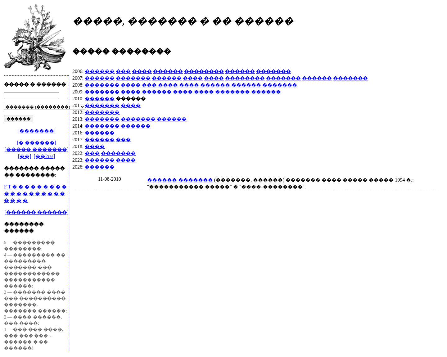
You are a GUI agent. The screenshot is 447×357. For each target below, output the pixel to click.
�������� (204, 71)
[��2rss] (44, 156)
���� (142, 71)
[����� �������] (36, 149)
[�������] (36, 130)
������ (100, 71)
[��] (24, 156)
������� (273, 71)
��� (123, 71)
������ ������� (180, 180)
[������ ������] (36, 212)
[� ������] (36, 142)
